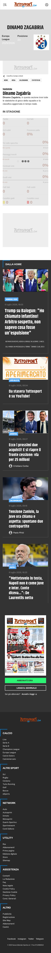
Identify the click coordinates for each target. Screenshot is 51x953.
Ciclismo (6, 781)
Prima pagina (8, 850)
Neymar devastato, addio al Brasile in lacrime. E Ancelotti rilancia (23, 341)
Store (5, 857)
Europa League (9, 752)
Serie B (6, 746)
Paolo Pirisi (18, 532)
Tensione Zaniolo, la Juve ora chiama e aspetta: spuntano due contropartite (26, 519)
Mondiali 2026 (11, 299)
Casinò (6, 927)
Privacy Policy (9, 895)
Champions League (11, 749)
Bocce (5, 790)
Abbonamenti (8, 847)
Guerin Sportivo (10, 822)
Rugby (5, 777)
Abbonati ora (25, 680)
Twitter (31, 939)
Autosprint (7, 812)
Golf (4, 787)
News (6, 80)
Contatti (6, 876)
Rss (4, 844)
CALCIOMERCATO (15, 500)
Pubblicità (7, 914)
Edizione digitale (10, 854)
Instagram (22, 939)
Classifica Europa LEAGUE (13, 76)
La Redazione (9, 879)
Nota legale (8, 885)
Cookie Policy (9, 889)
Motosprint (7, 819)
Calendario (23, 80)
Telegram (40, 939)
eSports (6, 794)
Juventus (13, 434)
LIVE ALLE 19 (14, 380)
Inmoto (6, 816)
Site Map (6, 920)
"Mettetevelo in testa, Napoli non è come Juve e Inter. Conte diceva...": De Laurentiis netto (26, 588)
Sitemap (6, 860)
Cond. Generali (9, 898)
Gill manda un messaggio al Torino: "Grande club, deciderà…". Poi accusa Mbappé (23, 346)
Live (4, 739)
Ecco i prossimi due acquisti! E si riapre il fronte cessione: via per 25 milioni (25, 452)
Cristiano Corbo (21, 466)
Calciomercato (9, 759)
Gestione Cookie (10, 892)
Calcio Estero (9, 756)
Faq (4, 882)
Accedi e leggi (29, 694)
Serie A (6, 742)
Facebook (11, 939)
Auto (5, 809)
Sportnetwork (9, 825)
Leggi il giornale (27, 688)
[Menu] (5, 5)
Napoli (12, 567)
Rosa (13, 80)
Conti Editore (8, 829)
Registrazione (9, 917)
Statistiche (36, 80)
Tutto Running (9, 784)
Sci (4, 774)
